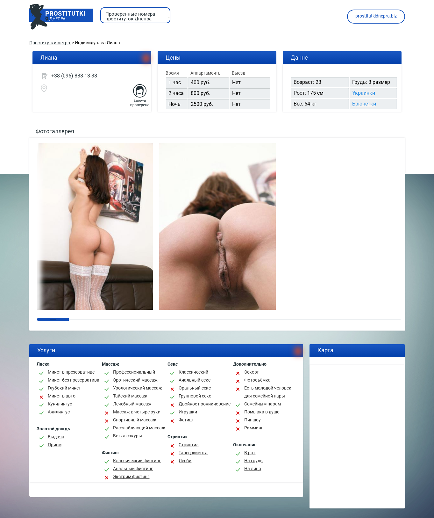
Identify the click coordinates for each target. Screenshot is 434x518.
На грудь (253, 460)
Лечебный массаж (132, 403)
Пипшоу (252, 419)
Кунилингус (60, 403)
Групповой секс (195, 395)
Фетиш (186, 419)
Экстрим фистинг (131, 476)
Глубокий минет (64, 387)
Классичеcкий (193, 372)
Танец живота (193, 452)
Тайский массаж (130, 395)
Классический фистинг (137, 460)
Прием (54, 444)
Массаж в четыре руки (136, 411)
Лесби (185, 460)
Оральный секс (195, 387)
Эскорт (251, 372)
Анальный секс (194, 380)
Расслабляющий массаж (139, 427)
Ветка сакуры (127, 435)
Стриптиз (188, 444)
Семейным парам (262, 403)
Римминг (253, 427)
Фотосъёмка (257, 380)
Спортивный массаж (134, 419)
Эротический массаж (135, 380)
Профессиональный (134, 372)
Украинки (363, 93)
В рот (249, 452)
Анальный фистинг (133, 468)
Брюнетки (364, 104)
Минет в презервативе (71, 372)
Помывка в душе (261, 411)
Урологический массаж (137, 387)
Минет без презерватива (73, 380)
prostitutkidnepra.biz (376, 15)
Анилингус (59, 411)
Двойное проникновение (205, 403)
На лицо (252, 468)
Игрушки (188, 411)
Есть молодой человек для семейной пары (267, 391)
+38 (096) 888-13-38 (74, 76)
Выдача (56, 436)
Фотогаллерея (55, 131)
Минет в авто (61, 395)
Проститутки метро (50, 42)
